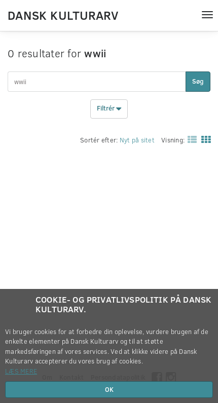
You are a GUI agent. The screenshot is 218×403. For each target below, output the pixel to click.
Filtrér (109, 109)
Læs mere (21, 371)
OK (109, 389)
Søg (198, 81)
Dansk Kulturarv (63, 15)
